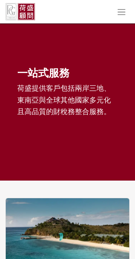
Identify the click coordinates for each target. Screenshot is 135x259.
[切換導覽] (121, 11)
